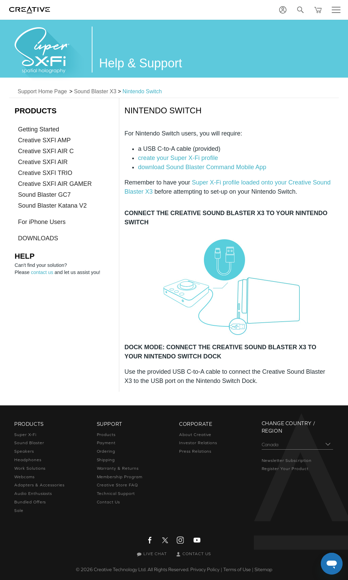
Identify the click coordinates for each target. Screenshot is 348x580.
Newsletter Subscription (287, 460)
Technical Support (116, 493)
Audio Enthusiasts (33, 493)
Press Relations (195, 451)
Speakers (24, 451)
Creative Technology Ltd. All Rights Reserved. (140, 569)
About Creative (195, 434)
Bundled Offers (30, 502)
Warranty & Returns (117, 468)
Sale (19, 510)
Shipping (106, 459)
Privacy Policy (205, 569)
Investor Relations (198, 442)
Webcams (24, 476)
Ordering (106, 451)
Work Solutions (30, 468)
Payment (106, 442)
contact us (42, 272)
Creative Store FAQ (117, 485)
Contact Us (108, 502)
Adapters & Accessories (39, 485)
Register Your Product (285, 468)
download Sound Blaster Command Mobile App (202, 167)
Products (106, 434)
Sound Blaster (29, 442)
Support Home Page (42, 91)
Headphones (27, 459)
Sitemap (264, 569)
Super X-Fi (25, 434)
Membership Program (119, 476)
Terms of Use (237, 569)
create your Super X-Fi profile (178, 158)
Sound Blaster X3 (95, 91)
